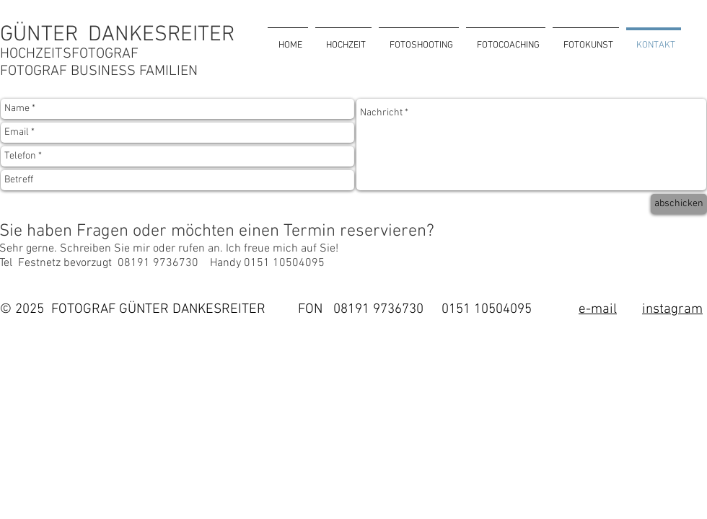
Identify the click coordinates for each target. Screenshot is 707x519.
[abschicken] (679, 204)
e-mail (598, 309)
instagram (672, 309)
